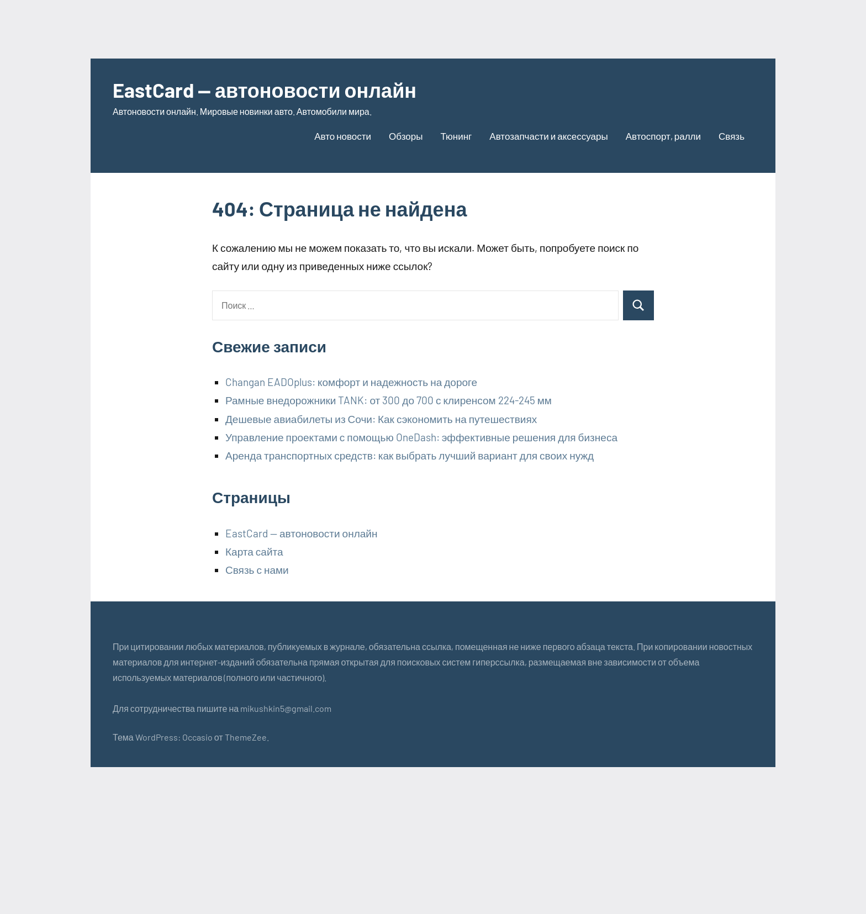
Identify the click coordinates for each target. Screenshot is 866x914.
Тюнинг (456, 135)
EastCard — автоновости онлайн (264, 90)
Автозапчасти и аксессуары (548, 135)
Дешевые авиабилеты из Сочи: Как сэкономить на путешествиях (381, 419)
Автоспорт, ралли (663, 135)
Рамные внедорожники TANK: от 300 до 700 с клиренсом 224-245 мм (388, 400)
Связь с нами (257, 569)
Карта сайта (254, 551)
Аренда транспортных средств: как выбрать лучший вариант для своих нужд (409, 455)
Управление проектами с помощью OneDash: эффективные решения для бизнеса (421, 437)
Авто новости (342, 135)
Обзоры (406, 135)
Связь (731, 135)
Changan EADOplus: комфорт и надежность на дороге (351, 382)
